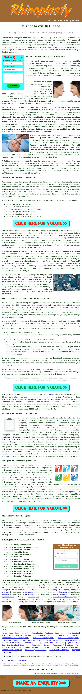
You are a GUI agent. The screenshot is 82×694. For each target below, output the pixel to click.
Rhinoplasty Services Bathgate (23, 540)
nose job (12, 184)
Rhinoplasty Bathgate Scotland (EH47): (20, 38)
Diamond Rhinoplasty (32, 647)
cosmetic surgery (49, 590)
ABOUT (60, 21)
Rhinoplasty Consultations (14, 640)
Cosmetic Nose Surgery (68, 635)
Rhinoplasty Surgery (41, 645)
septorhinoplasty (43, 107)
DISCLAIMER (75, 21)
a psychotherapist (31, 592)
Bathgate (50, 395)
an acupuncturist (19, 590)
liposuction (51, 599)
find (10, 520)
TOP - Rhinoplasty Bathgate (14, 660)
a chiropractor (30, 594)
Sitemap (3, 677)
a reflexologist (68, 587)
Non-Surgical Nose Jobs (18, 645)
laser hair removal (36, 587)
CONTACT (66, 21)
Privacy (78, 677)
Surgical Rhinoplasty (25, 635)
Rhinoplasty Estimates (35, 650)
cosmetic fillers (59, 594)
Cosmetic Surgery (46, 635)
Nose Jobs (14, 633)
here (4, 629)
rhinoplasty (42, 45)
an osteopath (33, 597)
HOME (48, 21)
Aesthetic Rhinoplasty (12, 643)
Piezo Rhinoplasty (70, 647)
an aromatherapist (21, 599)
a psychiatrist (60, 592)
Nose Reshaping (35, 640)
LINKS (54, 21)
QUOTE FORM (11, 456)
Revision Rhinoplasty (55, 633)
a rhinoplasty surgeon (42, 585)
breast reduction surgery (65, 597)
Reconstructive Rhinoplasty (15, 638)
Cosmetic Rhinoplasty (32, 633)
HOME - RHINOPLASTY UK (41, 670)
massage (5, 594)
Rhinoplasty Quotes (65, 643)
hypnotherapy (8, 597)
